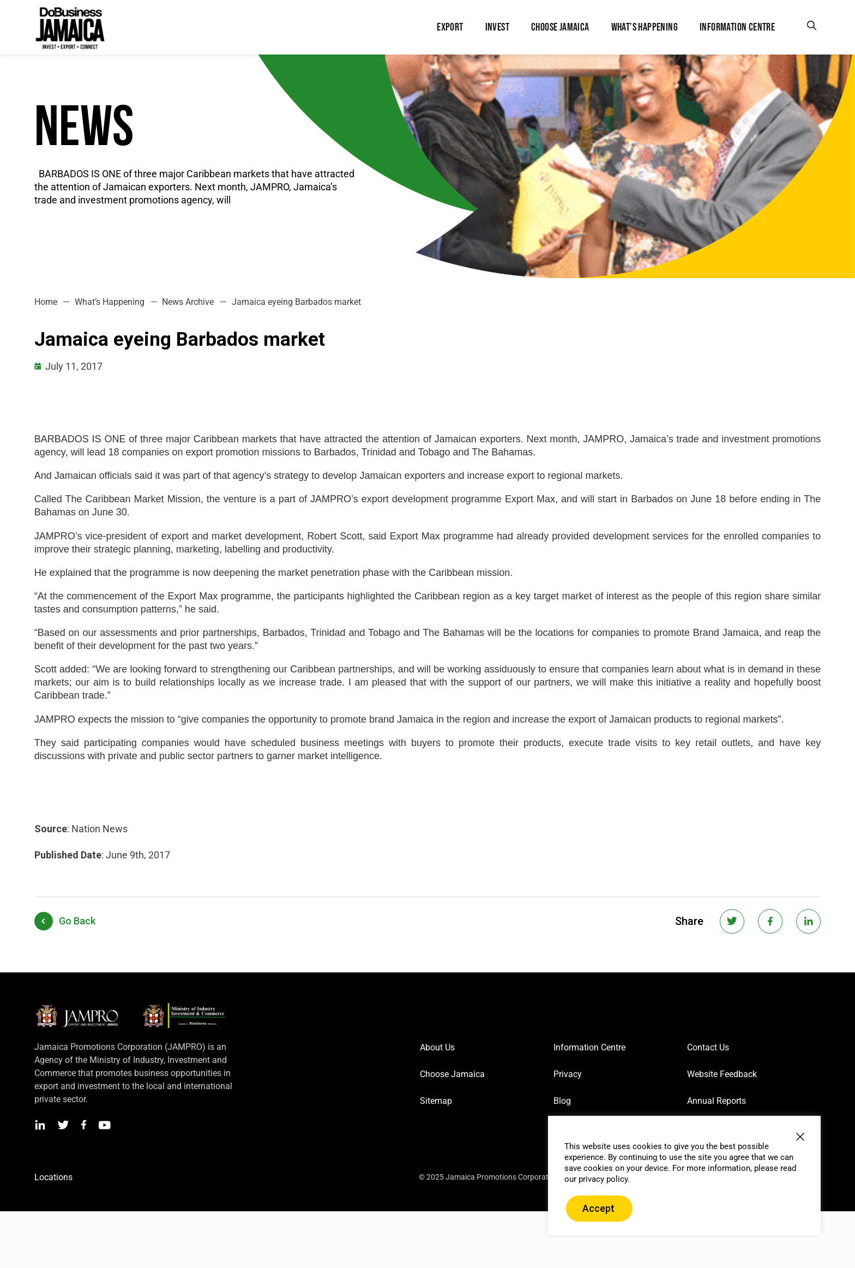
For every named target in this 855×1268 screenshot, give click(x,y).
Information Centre (589, 1047)
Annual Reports (716, 1101)
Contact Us (708, 1047)
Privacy (567, 1074)
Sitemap (436, 1101)
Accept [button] (598, 1208)
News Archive (188, 302)
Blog (562, 1101)
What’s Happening (109, 302)
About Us (437, 1047)
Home (45, 302)
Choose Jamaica (452, 1074)
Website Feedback (722, 1074)
